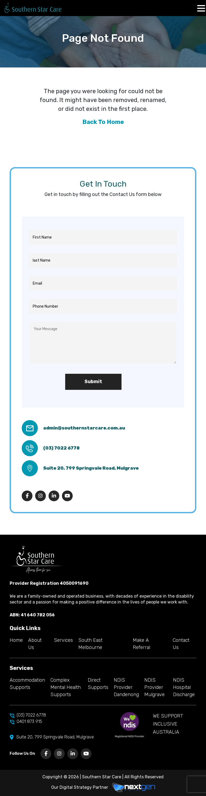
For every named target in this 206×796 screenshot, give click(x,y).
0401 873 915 (26, 722)
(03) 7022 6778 (61, 448)
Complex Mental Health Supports (65, 687)
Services (63, 640)
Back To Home (103, 122)
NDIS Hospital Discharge (184, 687)
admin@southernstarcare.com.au (84, 428)
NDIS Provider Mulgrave (154, 687)
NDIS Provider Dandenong (126, 687)
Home (16, 640)
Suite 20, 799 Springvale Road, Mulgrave (91, 468)
